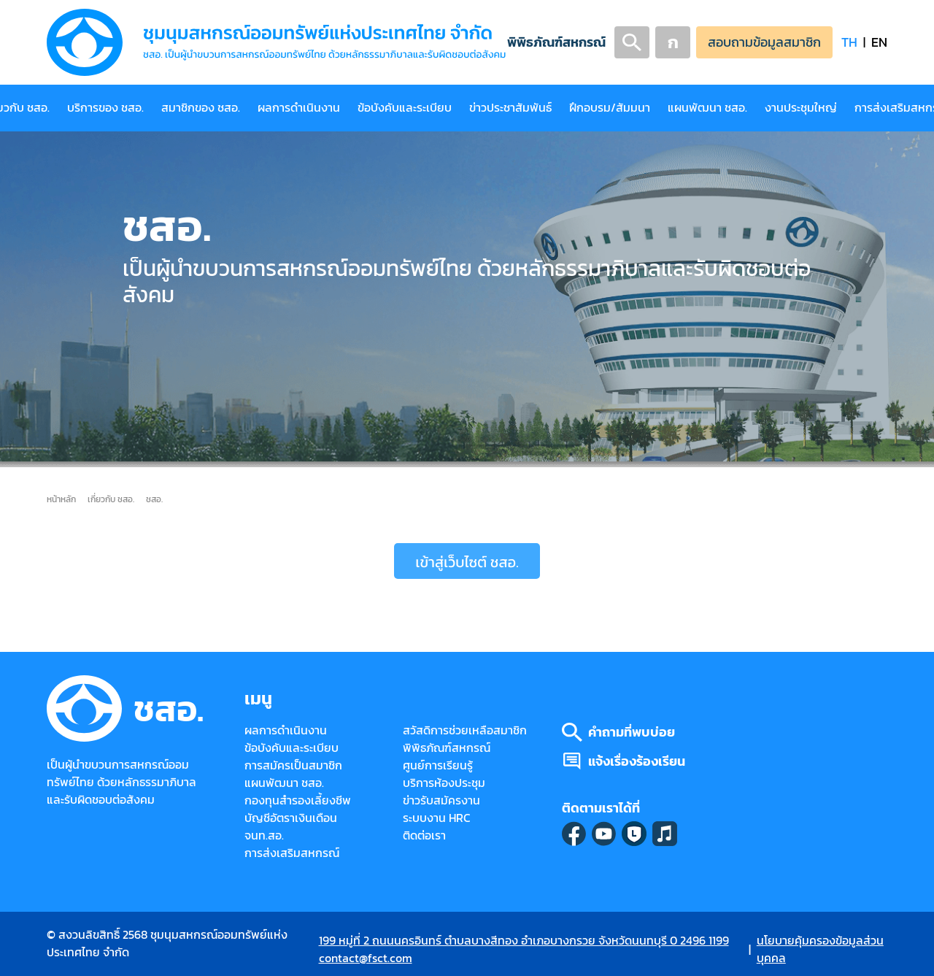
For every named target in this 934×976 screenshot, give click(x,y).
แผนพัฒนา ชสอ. (707, 107)
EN (879, 42)
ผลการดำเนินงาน (299, 107)
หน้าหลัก (61, 499)
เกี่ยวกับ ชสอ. (111, 499)
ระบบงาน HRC (437, 818)
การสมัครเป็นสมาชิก (293, 765)
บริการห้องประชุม (444, 783)
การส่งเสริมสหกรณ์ (291, 853)
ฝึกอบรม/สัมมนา (609, 107)
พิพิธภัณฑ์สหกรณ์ (556, 42)
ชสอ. (154, 499)
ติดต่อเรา (424, 835)
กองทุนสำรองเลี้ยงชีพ (297, 800)
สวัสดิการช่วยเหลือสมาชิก (465, 730)
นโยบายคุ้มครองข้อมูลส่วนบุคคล (820, 949)
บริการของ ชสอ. (105, 107)
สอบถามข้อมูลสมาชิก (764, 42)
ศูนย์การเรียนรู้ (438, 765)
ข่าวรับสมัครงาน (441, 800)
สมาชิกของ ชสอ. (200, 107)
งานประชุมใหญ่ (801, 107)
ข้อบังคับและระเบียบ (405, 107)
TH (849, 42)
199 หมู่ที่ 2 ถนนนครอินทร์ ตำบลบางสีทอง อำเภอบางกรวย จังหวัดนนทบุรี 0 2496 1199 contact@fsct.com (524, 949)
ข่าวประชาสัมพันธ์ (510, 107)
